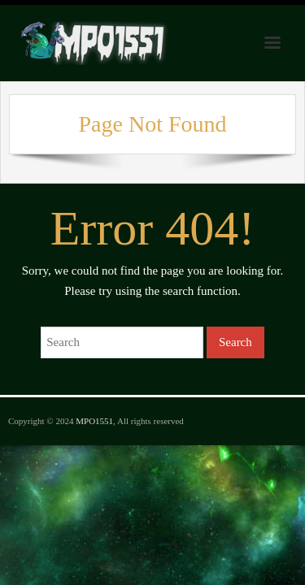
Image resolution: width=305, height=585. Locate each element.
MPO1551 (94, 421)
